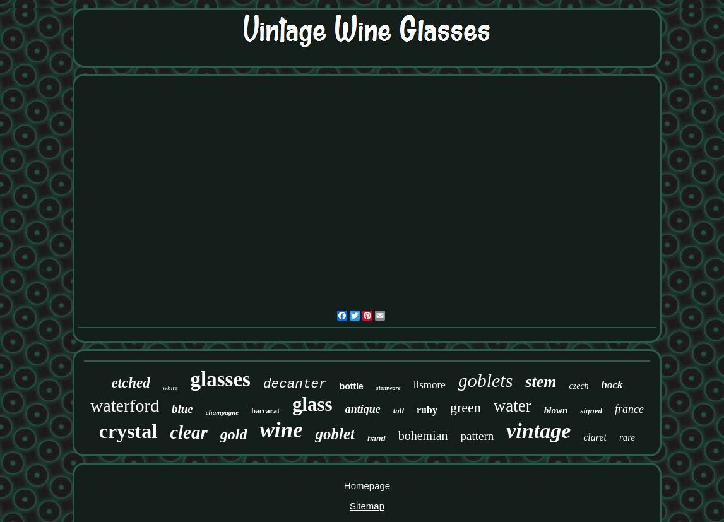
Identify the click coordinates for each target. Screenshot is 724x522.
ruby (427, 410)
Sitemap (367, 506)
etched (130, 383)
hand (376, 438)
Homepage (367, 485)
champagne (222, 412)
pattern (477, 435)
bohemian (423, 435)
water (512, 405)
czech (579, 386)
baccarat (265, 410)
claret (595, 437)
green (465, 407)
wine (280, 430)
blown (556, 410)
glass (312, 404)
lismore (429, 385)
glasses (221, 379)
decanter (295, 384)
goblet (335, 433)
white (170, 387)
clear (189, 432)
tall (398, 410)
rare (627, 437)
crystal (128, 431)
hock (612, 385)
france (629, 409)
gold (233, 434)
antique (363, 409)
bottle (352, 386)
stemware (388, 387)
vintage (538, 430)
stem (540, 381)
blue (182, 408)
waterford (124, 405)
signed (591, 410)
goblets (485, 380)
